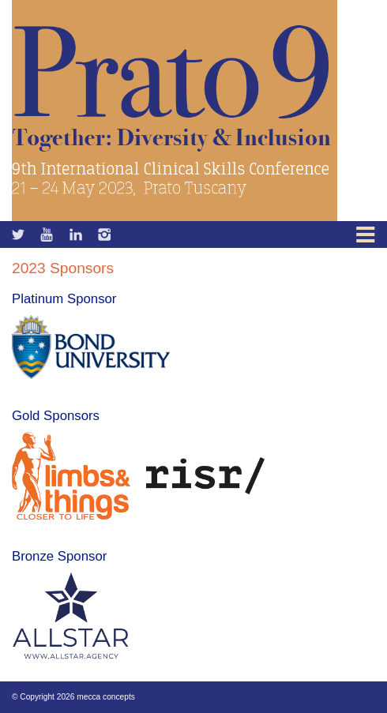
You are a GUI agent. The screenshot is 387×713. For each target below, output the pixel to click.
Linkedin (77, 234)
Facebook (19, 234)
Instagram (105, 234)
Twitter (47, 234)
